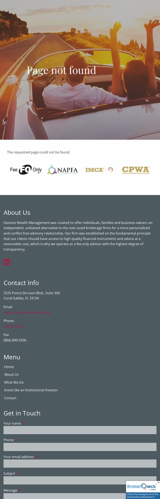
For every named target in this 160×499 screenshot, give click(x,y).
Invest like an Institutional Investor (31, 390)
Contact (10, 398)
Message (27, 490)
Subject (26, 473)
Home (9, 367)
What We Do (14, 382)
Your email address (36, 457)
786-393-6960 (14, 326)
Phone (25, 440)
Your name (29, 423)
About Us (11, 374)
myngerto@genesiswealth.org (27, 312)
